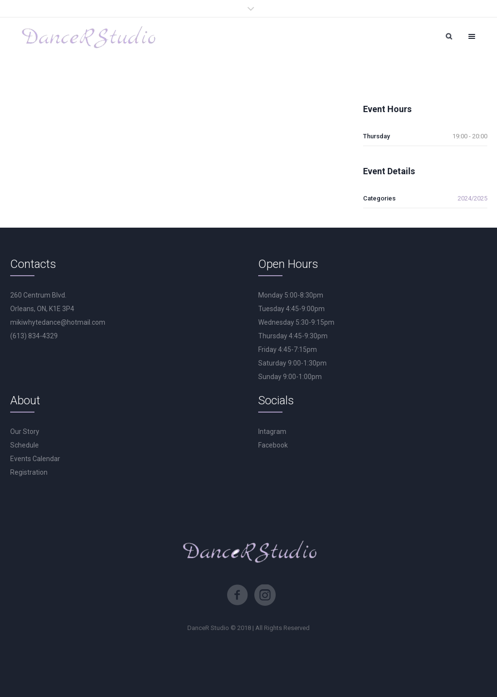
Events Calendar (35, 459)
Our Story (24, 431)
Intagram (272, 431)
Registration (29, 472)
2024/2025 (472, 198)
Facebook (273, 445)
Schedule (24, 445)
